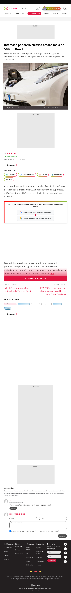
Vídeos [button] (46, 13)
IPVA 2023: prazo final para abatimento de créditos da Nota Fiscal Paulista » (53, 291)
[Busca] (28, 8)
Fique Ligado (12, 19)
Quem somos (8, 548)
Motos (27, 553)
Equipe (6, 551)
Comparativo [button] (19, 13)
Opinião (38, 548)
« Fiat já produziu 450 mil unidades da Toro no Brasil (18, 289)
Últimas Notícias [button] (34, 13)
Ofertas (38, 565)
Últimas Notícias (10, 304)
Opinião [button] (64, 13)
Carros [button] (7, 13)
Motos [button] (55, 13)
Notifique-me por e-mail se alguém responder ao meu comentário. (35, 531)
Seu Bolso (57, 304)
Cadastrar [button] (52, 561)
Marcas (17, 550)
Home (5, 19)
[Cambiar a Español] (40, 571)
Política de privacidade (36, 590)
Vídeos (8, 308)
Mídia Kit (6, 559)
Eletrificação (29, 565)
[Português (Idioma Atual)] (31, 571)
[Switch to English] (35, 571)
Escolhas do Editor (23, 304)
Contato (6, 555)
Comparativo (19, 554)
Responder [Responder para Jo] (13, 508)
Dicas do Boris (30, 557)
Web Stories (40, 561)
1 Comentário (10, 165)
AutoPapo (11, 153)
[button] (38, 8)
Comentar (62, 536)
